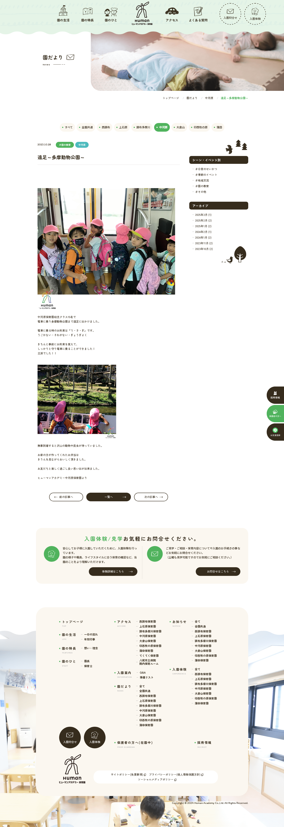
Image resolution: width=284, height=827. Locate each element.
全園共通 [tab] (86, 127)
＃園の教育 (202, 186)
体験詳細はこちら (117, 571)
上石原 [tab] (121, 127)
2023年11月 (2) (204, 243)
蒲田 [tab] (218, 127)
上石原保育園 (147, 626)
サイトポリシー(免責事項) (127, 774)
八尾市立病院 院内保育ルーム (149, 662)
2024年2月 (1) (203, 232)
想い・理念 (91, 648)
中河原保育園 (147, 636)
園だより (192, 98)
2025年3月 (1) (203, 215)
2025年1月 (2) (203, 226)
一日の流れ (91, 634)
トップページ (171, 98)
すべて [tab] (67, 127)
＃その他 (200, 192)
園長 (87, 661)
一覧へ (115, 497)
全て (142, 686)
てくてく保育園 (149, 655)
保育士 (88, 666)
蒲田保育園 (146, 650)
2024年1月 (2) (203, 237)
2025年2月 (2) (203, 220)
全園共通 (144, 691)
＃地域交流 (202, 180)
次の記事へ (153, 497)
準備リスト (146, 677)
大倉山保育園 (147, 641)
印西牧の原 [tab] (199, 127)
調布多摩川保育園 (150, 631)
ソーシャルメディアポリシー (156, 779)
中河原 (209, 98)
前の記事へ (63, 497)
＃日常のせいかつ (206, 169)
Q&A (143, 672)
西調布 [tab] (104, 127)
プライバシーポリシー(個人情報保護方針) (174, 774)
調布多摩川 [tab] (142, 127)
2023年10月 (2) (204, 249)
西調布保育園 (147, 621)
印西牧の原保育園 (150, 645)
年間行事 (89, 639)
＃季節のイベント (206, 175)
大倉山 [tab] (179, 127)
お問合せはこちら (221, 571)
